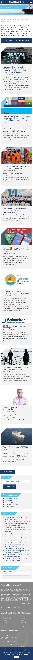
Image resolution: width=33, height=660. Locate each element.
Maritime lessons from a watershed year (13, 408)
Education (22, 618)
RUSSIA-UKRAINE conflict (12, 498)
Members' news (9, 506)
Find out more (26, 604)
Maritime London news (11, 504)
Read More (18, 89)
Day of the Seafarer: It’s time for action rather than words (16, 167)
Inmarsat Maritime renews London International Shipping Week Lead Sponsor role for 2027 (17, 529)
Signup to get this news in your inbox (16, 40)
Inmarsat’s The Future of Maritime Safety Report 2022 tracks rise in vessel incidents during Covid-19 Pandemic (15, 69)
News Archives (7, 571)
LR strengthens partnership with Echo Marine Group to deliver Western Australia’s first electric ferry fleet (16, 547)
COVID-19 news (9, 502)
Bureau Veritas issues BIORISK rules (15, 448)
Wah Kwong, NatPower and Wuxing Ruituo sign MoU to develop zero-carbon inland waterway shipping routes (17, 523)
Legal (4, 622)
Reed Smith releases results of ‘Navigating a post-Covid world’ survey (15, 250)
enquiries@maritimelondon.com (14, 644)
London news (8, 500)
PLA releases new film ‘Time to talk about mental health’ (15, 368)
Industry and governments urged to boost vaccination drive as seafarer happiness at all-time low (16, 119)
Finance (4, 620)
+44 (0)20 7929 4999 (9, 641)
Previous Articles (7, 471)
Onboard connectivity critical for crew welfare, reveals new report (16, 292)
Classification (6, 618)
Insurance (22, 620)
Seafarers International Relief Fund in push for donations (15, 209)
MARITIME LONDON (16, 2)
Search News (10, 486)
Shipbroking (23, 622)
